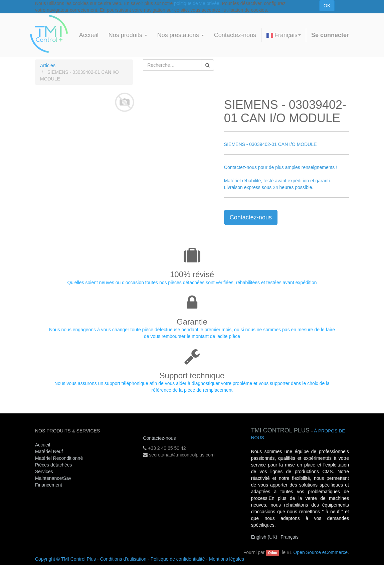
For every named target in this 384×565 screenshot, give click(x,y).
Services (44, 471)
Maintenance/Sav (53, 478)
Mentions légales (226, 559)
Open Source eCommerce (320, 552)
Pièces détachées (53, 464)
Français (283, 35)
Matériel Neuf (49, 451)
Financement (48, 485)
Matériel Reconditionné (59, 458)
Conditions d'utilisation (123, 559)
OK (327, 5)
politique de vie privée (196, 3)
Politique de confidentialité (178, 559)
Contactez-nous (251, 217)
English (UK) (264, 537)
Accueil (42, 444)
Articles (47, 65)
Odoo (272, 553)
